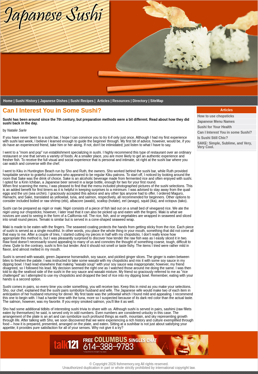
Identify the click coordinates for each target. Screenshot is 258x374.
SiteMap (156, 101)
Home (8, 101)
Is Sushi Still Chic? (212, 138)
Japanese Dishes (53, 101)
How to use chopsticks (215, 116)
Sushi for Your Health (214, 127)
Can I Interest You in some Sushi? (224, 132)
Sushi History (26, 101)
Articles (103, 101)
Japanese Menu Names (216, 121)
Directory (140, 101)
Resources (121, 101)
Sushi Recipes (81, 101)
